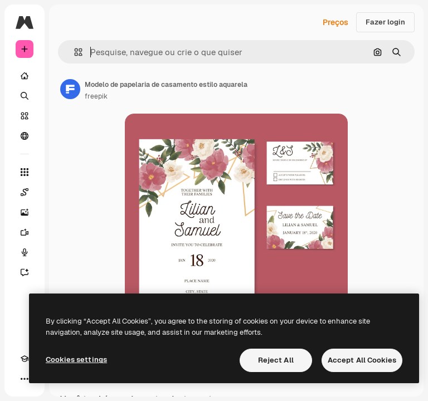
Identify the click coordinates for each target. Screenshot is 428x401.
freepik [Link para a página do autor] (96, 96)
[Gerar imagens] (24, 212)
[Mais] (24, 379)
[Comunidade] (24, 136)
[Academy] (24, 359)
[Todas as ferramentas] (24, 172)
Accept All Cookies (362, 360)
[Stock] (24, 116)
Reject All (276, 360)
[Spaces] (24, 192)
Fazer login (385, 22)
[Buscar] (24, 96)
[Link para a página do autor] (70, 89)
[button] (74, 52)
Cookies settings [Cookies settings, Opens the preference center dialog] (76, 359)
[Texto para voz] (24, 252)
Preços (335, 22)
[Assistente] (24, 272)
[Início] (24, 76)
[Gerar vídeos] (24, 232)
